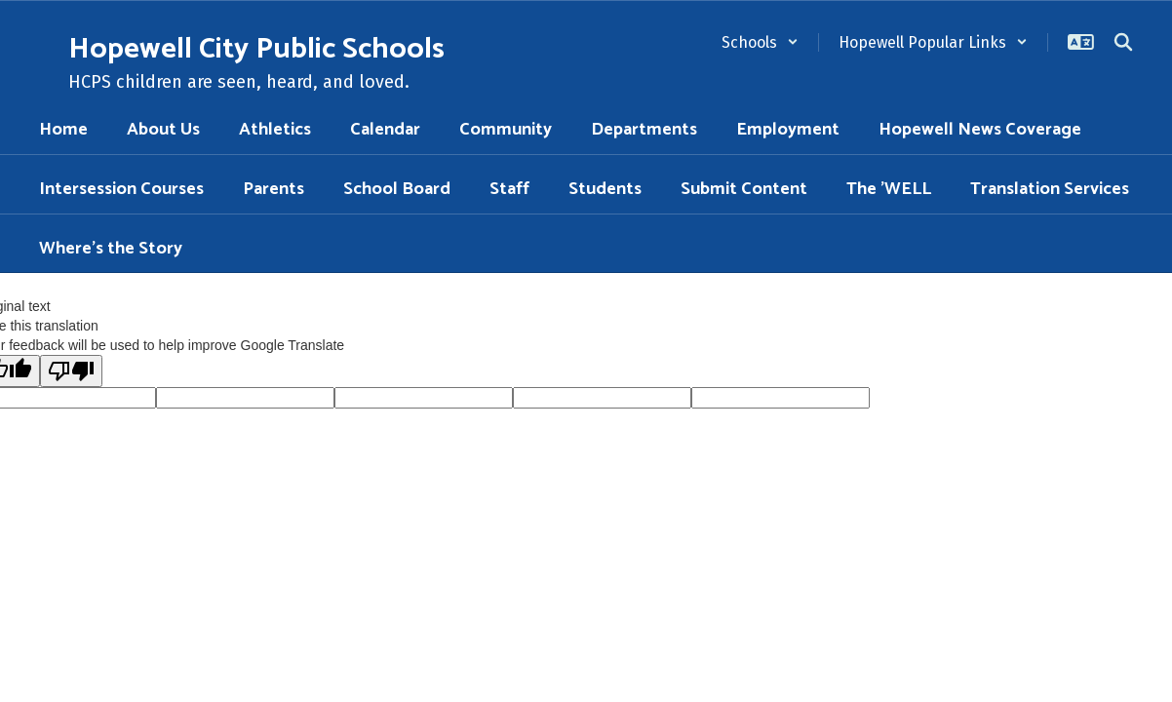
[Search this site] (1123, 42)
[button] (760, 42)
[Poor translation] (71, 371)
